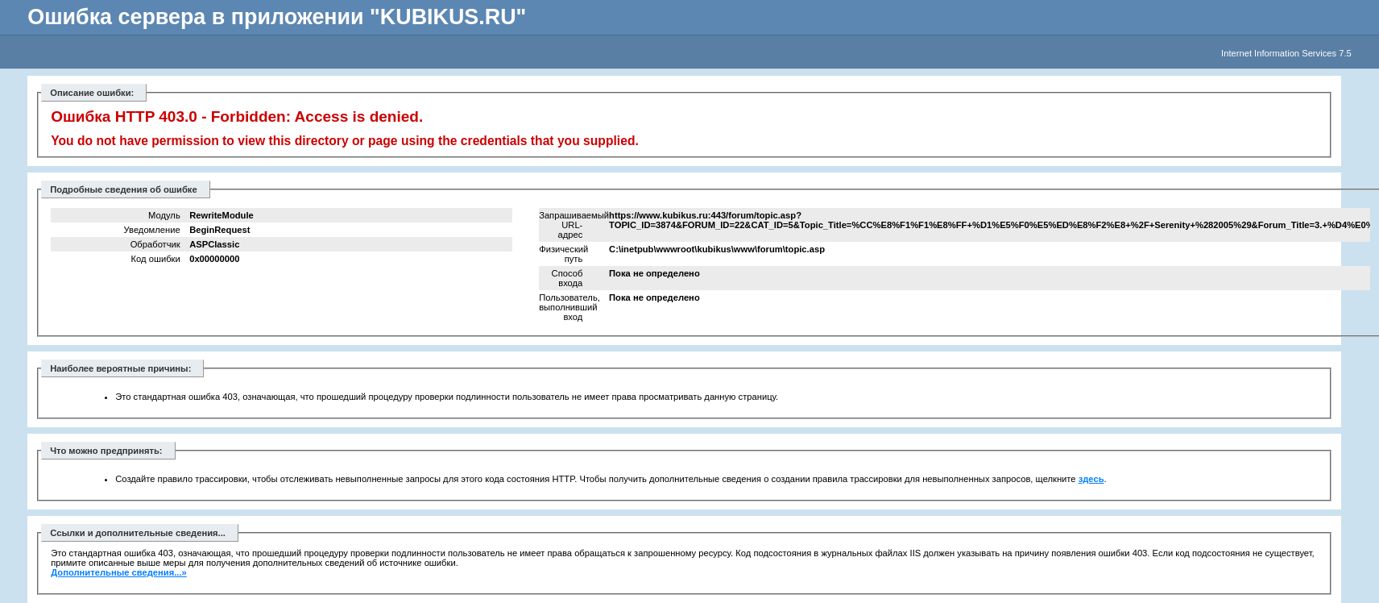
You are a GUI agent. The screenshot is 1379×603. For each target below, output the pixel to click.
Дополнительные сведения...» (119, 572)
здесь (1091, 479)
